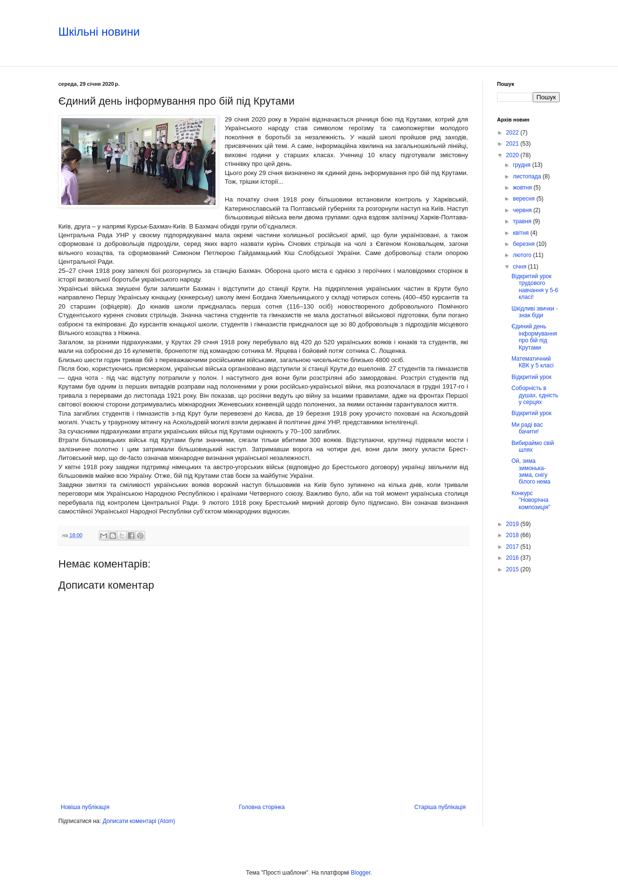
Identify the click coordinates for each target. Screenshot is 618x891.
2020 (513, 155)
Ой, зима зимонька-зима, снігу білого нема (531, 471)
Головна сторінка (262, 807)
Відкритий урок (531, 377)
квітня (521, 233)
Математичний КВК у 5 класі (532, 362)
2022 (513, 132)
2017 (513, 546)
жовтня (523, 187)
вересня (525, 198)
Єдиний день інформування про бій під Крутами (534, 337)
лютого (523, 255)
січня (520, 266)
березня (524, 244)
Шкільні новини (99, 31)
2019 (513, 524)
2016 (513, 557)
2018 (513, 535)
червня (523, 210)
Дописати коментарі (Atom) (139, 821)
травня (523, 221)
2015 (513, 569)
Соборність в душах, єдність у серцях (534, 395)
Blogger (361, 872)
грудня (522, 165)
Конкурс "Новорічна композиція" (531, 500)
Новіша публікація (85, 807)
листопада (528, 176)
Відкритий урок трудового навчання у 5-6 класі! (534, 286)
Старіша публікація (440, 807)
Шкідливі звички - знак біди (534, 312)
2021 (513, 143)
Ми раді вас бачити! (527, 428)
